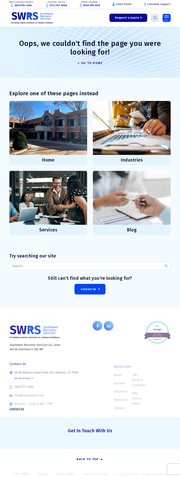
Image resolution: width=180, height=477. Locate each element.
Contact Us (88, 289)
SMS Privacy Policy (136, 400)
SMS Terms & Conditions (139, 381)
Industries (120, 393)
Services (119, 385)
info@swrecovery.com (29, 397)
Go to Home (90, 63)
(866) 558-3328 (91, 5)
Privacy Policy (66, 475)
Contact (119, 409)
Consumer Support (158, 4)
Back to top (90, 459)
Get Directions (23, 381)
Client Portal (123, 4)
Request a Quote (127, 17)
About (118, 376)
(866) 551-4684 (23, 5)
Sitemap (42, 475)
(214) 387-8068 (58, 5)
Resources (121, 401)
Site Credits (20, 475)
